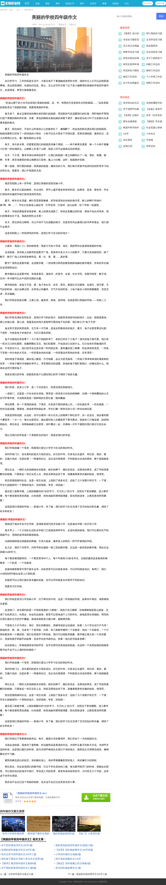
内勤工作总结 (153, 64)
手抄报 (149, 140)
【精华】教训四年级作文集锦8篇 (18, 863)
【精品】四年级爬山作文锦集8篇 (73, 863)
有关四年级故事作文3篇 (68, 868)
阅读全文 (62, 24)
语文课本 (127, 140)
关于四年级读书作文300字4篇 (17, 845)
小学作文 (150, 134)
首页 (27, 3)
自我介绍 (127, 146)
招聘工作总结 (153, 83)
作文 (18, 10)
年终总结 (150, 146)
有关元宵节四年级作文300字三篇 (18, 854)
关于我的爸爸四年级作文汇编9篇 (18, 868)
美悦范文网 (77, 882)
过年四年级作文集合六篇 (20, 874)
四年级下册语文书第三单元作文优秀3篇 (22, 859)
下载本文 (72, 24)
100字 (126, 134)
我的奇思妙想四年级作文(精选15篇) (74, 845)
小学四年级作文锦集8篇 (68, 854)
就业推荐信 (152, 46)
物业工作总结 (130, 76)
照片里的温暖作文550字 (68, 859)
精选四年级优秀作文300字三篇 (91, 874)
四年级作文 (29, 10)
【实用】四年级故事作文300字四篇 (74, 850)
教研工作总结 (153, 70)
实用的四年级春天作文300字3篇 (18, 850)
